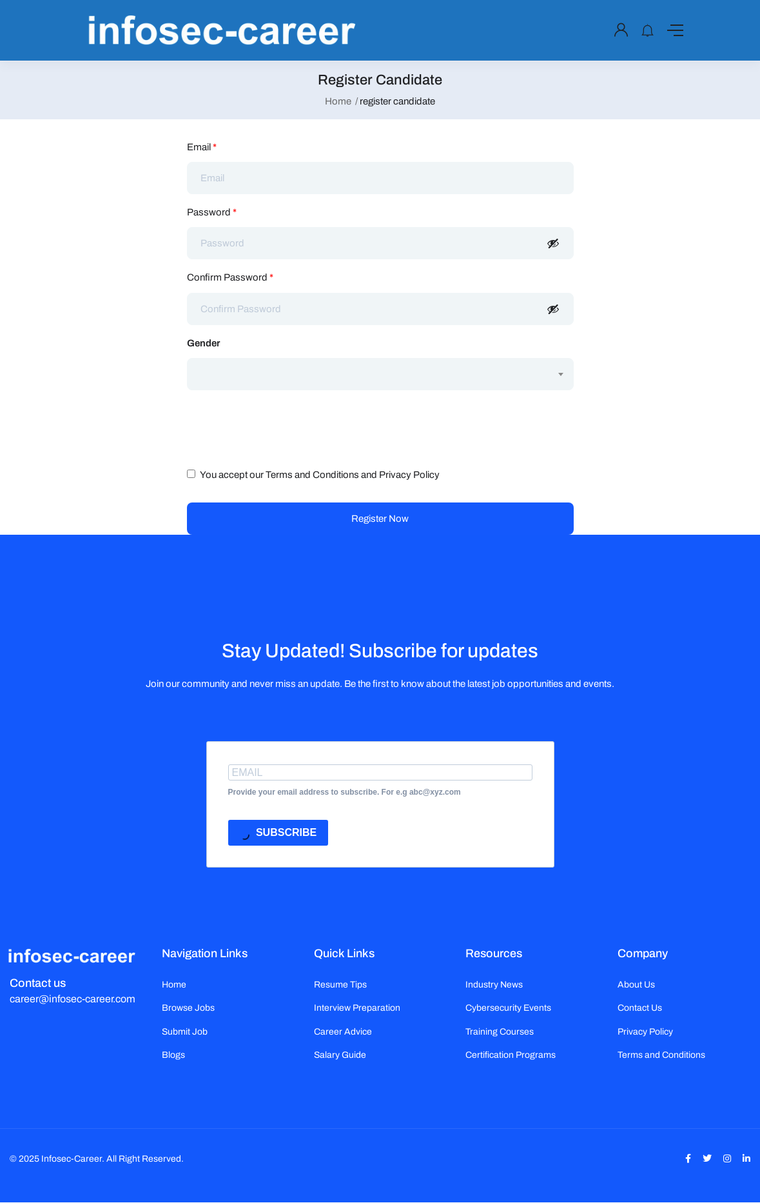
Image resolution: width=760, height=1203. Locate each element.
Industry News (494, 984)
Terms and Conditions (661, 1055)
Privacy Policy (645, 1032)
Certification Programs (510, 1055)
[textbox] (372, 362)
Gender (203, 343)
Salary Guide (340, 1055)
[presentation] (285, 425)
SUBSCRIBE (278, 833)
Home (338, 101)
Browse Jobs (188, 1008)
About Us (636, 984)
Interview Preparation (357, 1008)
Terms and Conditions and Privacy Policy (353, 475)
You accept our (313, 475)
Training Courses (499, 1032)
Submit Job (185, 1032)
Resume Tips (340, 984)
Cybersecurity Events (508, 1008)
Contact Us (640, 1008)
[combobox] (380, 374)
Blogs (173, 1055)
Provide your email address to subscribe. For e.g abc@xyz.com (344, 792)
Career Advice (343, 1032)
